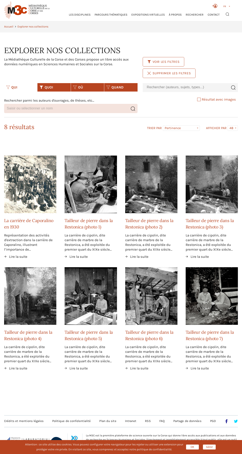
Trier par (154, 128)
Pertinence (173, 128)
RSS (148, 421)
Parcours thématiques (111, 14)
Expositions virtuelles (148, 14)
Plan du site (107, 421)
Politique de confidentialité (71, 421)
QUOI (46, 87)
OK (192, 447)
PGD (213, 421)
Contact (214, 14)
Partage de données (187, 421)
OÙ (78, 87)
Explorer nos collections (32, 26)
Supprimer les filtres (169, 73)
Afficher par (216, 128)
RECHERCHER (195, 14)
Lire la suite (18, 257)
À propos (175, 14)
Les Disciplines (79, 14)
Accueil (8, 26)
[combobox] (185, 87)
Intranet (131, 421)
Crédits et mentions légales (24, 421)
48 (231, 128)
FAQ (162, 421)
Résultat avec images (216, 99)
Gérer (209, 447)
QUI (11, 87)
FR (224, 6)
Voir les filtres (163, 62)
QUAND (115, 87)
